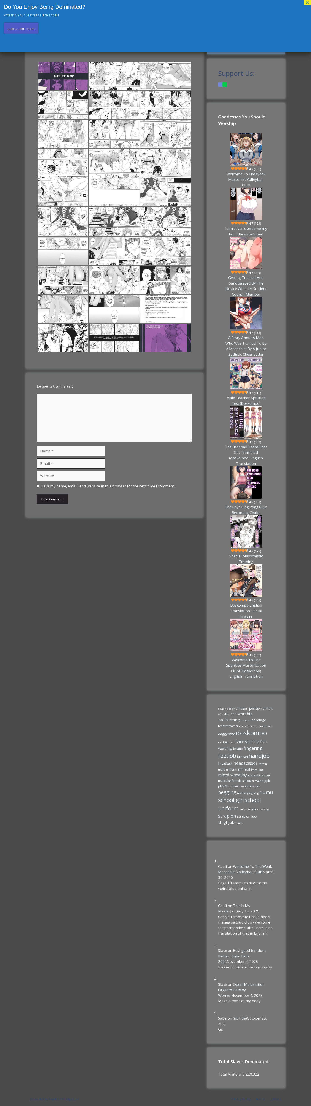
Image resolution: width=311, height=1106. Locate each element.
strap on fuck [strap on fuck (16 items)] (247, 816)
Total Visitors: (230, 1074)
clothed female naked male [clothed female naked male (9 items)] (255, 726)
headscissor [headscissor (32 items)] (245, 763)
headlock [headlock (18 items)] (225, 763)
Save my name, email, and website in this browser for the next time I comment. (108, 485)
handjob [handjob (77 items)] (259, 756)
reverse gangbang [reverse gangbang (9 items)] (248, 793)
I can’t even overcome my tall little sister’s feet (246, 231)
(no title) (240, 1018)
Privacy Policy (240, 1099)
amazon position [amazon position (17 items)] (249, 708)
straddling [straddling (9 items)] (263, 809)
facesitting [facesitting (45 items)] (247, 741)
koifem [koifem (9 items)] (262, 763)
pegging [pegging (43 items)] (227, 792)
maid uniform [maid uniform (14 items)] (227, 769)
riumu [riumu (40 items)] (266, 792)
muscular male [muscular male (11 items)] (251, 781)
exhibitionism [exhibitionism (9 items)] (226, 742)
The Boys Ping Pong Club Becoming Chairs (246, 509)
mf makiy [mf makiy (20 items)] (246, 769)
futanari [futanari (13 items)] (242, 757)
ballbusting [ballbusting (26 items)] (229, 719)
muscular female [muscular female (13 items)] (229, 781)
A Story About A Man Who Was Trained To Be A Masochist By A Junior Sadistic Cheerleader (246, 346)
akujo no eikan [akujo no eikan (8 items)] (226, 708)
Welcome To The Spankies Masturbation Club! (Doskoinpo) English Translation (246, 668)
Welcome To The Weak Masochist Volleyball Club (246, 179)
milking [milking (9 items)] (259, 769)
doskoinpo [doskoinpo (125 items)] (251, 732)
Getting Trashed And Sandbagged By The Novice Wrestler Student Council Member (246, 286)
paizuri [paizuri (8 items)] (256, 786)
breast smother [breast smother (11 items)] (228, 726)
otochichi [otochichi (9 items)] (245, 786)
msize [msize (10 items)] (251, 775)
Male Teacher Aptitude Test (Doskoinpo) (246, 400)
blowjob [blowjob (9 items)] (246, 720)
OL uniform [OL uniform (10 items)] (232, 786)
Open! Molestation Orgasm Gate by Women (241, 990)
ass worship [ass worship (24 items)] (241, 713)
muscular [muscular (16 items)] (263, 775)
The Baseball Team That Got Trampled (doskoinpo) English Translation (246, 455)
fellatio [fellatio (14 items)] (238, 749)
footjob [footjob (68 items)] (227, 755)
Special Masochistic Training (246, 559)
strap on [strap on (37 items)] (227, 816)
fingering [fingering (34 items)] (253, 748)
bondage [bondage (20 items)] (258, 719)
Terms (260, 1099)
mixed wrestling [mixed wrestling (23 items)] (232, 774)
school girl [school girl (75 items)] (231, 800)
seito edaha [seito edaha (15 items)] (248, 809)
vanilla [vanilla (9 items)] (239, 822)
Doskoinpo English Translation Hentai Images (246, 611)
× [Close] (307, 2)
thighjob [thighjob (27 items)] (226, 822)
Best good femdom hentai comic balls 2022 (242, 956)
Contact (275, 1099)
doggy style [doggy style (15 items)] (226, 734)
